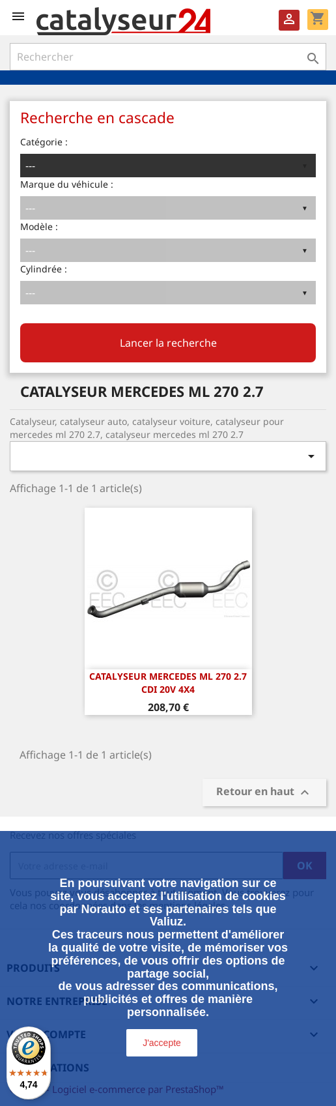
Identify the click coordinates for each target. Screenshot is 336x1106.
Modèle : (39, 226)
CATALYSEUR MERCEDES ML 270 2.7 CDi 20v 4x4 (168, 682)
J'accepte (162, 1043)
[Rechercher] (168, 56)
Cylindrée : (43, 269)
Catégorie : (44, 142)
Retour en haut (264, 793)
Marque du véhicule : (66, 184)
